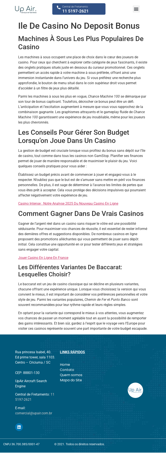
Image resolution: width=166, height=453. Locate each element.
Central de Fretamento (75, 6)
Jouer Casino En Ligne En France (43, 258)
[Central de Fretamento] (59, 7)
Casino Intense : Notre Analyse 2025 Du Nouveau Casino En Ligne (68, 203)
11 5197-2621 (75, 11)
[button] (136, 9)
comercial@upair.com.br (33, 413)
